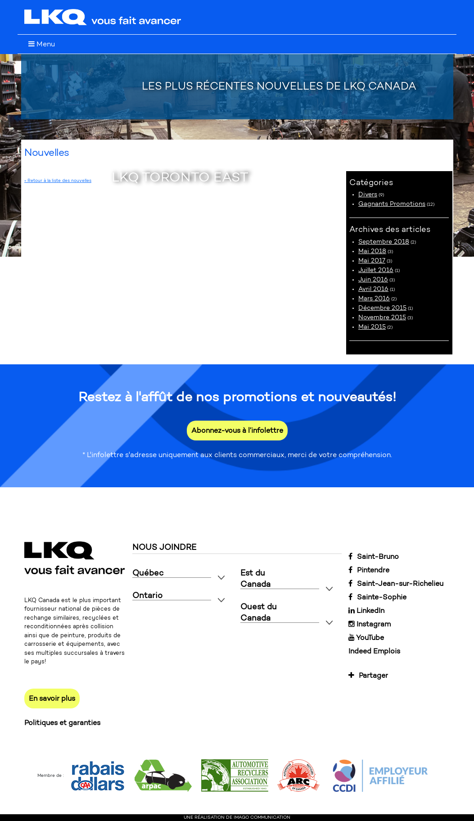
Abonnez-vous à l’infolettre (237, 430)
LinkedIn (366, 610)
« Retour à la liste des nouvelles (57, 180)
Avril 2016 (373, 289)
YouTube (366, 637)
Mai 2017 (371, 260)
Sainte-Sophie (377, 597)
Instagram (369, 624)
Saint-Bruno (373, 556)
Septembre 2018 (383, 241)
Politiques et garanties (62, 722)
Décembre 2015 (382, 308)
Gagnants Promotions (391, 204)
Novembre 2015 (382, 317)
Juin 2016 (373, 279)
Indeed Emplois (374, 651)
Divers (367, 194)
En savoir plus (52, 698)
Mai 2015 (372, 327)
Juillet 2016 (375, 270)
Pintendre (368, 570)
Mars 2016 (374, 298)
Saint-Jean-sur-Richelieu (395, 583)
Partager (368, 675)
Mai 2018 (372, 251)
